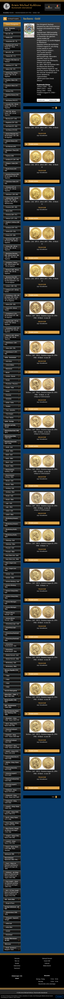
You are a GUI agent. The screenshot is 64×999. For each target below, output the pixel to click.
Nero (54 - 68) (9, 33)
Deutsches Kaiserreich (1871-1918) (10, 442)
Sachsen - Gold (10, 574)
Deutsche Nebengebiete (11, 690)
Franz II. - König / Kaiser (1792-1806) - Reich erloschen (11, 848)
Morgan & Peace (10, 903)
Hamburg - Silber (10, 492)
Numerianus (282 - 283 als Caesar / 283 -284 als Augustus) (11, 240)
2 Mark (7, 679)
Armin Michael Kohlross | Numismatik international (34, 992)
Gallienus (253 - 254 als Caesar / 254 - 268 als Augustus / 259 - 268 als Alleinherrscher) (11, 201)
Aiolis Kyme (9, 361)
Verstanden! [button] (59, 996)
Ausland (8, 931)
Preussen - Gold (10, 548)
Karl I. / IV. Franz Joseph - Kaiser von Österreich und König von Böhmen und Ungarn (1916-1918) (12, 893)
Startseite (17, 958)
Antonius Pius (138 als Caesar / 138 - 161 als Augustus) (11, 74)
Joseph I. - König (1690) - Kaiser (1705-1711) (12, 812)
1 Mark (7, 675)
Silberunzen (8, 944)
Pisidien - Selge (10, 387)
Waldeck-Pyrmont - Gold (12, 655)
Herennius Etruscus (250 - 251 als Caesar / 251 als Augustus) (12, 176)
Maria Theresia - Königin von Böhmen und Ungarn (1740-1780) (11, 830)
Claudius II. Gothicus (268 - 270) (12, 223)
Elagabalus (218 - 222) (12, 122)
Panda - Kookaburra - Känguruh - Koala (11, 948)
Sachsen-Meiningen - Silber (11, 608)
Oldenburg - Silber (10, 544)
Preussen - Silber (10, 551)
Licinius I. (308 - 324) (11, 286)
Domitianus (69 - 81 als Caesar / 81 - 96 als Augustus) (11, 46)
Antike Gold (9, 923)
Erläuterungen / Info (17, 976)
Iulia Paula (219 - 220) (11, 126)
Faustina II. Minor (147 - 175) (11, 86)
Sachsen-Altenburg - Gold (12, 581)
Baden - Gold (9, 454)
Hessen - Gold (9, 495)
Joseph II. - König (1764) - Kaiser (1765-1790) (12, 836)
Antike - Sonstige (9, 421)
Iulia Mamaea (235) (11, 146)
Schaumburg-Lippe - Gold (12, 624)
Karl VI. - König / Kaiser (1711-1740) (11, 818)
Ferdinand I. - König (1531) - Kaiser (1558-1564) (12, 735)
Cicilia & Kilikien (10, 365)
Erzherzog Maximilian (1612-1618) (11, 768)
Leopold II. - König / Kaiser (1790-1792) (10, 842)
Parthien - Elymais (10, 376)
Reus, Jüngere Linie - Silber (11, 569)
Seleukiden (9, 399)
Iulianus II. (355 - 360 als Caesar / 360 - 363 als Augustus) (12, 337)
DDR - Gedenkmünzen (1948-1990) (10, 706)
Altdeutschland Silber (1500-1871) (10, 437)
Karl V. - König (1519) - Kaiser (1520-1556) (11, 724)
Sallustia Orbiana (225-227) (11, 141)
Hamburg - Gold (10, 488)
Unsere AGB (47, 961)
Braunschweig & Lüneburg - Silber (9, 476)
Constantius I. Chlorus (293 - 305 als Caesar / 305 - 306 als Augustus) (12, 264)
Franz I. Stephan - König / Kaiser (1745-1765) (12, 823)
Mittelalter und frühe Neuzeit (10, 426)
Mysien (8, 372)
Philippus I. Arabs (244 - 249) (11, 164)
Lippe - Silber (9, 507)
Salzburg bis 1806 (9, 854)
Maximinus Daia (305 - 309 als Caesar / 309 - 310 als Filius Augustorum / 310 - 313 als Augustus (12, 279)
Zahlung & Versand (47, 958)
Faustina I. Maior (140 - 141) (11, 81)
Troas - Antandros (10, 410)
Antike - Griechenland (10, 357)
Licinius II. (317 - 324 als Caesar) (11, 290)
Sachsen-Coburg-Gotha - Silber (12, 597)
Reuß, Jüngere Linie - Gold (11, 563)
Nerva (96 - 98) (10, 52)
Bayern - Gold (9, 462)
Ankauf (17, 978)
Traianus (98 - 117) (11, 56)
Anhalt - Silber (9, 451)
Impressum (17, 968)
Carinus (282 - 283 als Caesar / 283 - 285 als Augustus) (11, 248)
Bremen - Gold (9, 480)
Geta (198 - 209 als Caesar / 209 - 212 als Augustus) (10, 113)
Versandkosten (43, 135)
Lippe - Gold (9, 503)
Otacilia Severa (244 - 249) (11, 169)
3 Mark (7, 683)
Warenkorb (57, 7)
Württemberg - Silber (11, 666)
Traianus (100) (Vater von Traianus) (12, 60)
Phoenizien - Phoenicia (12, 384)
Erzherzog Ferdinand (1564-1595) (10, 741)
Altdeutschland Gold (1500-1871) (12, 431)
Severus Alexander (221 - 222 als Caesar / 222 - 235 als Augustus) (12, 135)
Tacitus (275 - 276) (11, 231)
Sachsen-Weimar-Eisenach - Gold (10, 613)
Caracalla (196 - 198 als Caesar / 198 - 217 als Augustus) (11, 106)
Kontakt (17, 963)
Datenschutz (17, 965)
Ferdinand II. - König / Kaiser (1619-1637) (11, 790)
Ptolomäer (8, 395)
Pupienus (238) (10, 156)
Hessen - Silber (10, 499)
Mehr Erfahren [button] (17, 997)
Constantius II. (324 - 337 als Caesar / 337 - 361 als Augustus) (12, 330)
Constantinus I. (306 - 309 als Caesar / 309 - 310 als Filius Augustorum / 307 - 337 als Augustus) (12, 298)
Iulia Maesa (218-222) (11, 130)
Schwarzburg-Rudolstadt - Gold (12, 634)
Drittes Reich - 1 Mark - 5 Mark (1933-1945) (11, 695)
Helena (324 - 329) (11, 304)
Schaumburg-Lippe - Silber (10, 628)
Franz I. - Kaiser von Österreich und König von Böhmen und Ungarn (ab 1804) (11, 866)
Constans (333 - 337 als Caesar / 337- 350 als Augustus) (11, 322)
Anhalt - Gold (9, 447)
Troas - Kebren (9, 417)
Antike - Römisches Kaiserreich (10, 29)
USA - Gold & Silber (10, 899)
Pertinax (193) (9, 91)
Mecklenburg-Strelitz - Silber (11, 535)
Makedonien (9, 368)
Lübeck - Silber (10, 514)
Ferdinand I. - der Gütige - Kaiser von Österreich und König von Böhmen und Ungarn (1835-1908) (12, 875)
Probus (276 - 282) (11, 235)
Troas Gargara (9, 414)
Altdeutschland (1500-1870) (11, 913)
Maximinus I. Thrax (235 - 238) (12, 151)
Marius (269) (9, 211)
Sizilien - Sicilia (10, 402)
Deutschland (9, 934)
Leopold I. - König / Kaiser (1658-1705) (12, 807)
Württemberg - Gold (11, 662)
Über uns (17, 961)
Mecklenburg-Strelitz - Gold (11, 530)
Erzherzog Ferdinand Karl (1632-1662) (12, 779)
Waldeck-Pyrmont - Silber (12, 659)
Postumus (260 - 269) (11, 207)
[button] (42, 100)
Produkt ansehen (33, 144)
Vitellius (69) (9, 37)
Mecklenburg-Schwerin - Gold (11, 519)
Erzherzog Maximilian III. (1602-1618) (12, 757)
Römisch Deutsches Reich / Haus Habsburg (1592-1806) (12, 712)
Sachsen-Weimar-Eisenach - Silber (10, 619)
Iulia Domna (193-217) (11, 100)
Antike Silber (9, 927)
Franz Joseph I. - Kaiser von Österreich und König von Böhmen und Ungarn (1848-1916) (11, 884)
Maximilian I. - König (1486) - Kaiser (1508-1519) (12, 719)
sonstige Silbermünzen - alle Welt (11, 939)
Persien (8, 380)
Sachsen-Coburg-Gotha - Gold (12, 591)
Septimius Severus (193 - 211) (12, 95)
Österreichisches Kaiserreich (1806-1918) (11, 858)
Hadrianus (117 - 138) (11, 65)
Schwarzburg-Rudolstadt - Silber (12, 639)
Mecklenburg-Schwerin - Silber (11, 524)
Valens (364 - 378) (10, 348)
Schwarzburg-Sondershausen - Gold (10, 645)
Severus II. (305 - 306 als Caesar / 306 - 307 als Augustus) (12, 271)
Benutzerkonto (49, 7)
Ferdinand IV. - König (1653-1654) (10, 801)
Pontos (7, 391)
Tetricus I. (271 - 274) (11, 218)
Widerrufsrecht (47, 965)
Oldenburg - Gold (10, 540)
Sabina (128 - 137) (10, 69)
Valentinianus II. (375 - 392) (11, 352)
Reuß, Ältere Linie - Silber (12, 559)
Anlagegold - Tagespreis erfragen (11, 918)
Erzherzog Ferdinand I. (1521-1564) (11, 730)
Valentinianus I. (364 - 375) (11, 343)
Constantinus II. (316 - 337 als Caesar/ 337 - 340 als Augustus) (11, 315)
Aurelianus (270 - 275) (11, 227)
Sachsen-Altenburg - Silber (10, 586)
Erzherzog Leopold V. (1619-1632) (11, 774)
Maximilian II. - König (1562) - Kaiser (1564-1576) (12, 746)
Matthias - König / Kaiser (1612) (12, 763)
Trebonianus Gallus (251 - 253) (12, 182)
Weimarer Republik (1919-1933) (11, 671)
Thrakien (8, 406)
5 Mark (7, 687)
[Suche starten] (5, 18)
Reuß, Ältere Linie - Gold (12, 555)
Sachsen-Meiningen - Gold (11, 602)
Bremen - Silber (10, 484)
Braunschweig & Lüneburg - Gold (9, 470)
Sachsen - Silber (10, 577)
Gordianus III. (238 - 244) (12, 159)
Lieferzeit (47, 963)
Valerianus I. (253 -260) (12, 194)
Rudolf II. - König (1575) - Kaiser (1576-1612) (12, 752)
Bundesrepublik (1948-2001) (11, 700)
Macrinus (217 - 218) (11, 118)
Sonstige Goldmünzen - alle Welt (12, 907)
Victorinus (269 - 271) (11, 214)
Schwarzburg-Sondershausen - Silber (11, 650)
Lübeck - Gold (9, 511)
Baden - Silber (9, 458)
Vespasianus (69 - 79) (11, 41)
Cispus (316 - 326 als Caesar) (11, 309)
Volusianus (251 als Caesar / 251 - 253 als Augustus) (10, 188)
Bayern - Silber (9, 466)
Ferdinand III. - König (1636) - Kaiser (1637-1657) (12, 796)
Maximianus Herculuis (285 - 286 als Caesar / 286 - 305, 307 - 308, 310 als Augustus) (12, 256)
